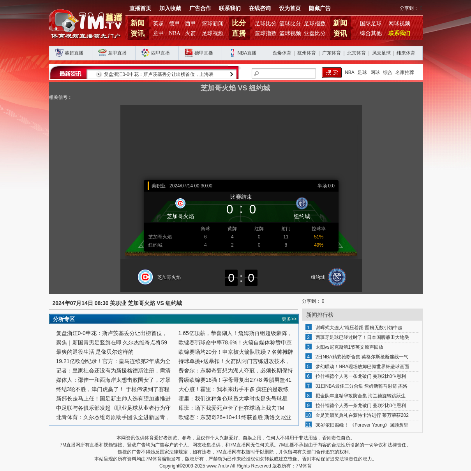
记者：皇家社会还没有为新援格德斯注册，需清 (113, 370)
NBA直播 (247, 53)
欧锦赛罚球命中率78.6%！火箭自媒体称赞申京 (235, 342)
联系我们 (230, 8)
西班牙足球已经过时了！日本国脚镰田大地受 (362, 337)
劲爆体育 (282, 53)
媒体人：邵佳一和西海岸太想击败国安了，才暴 (113, 380)
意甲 (158, 33)
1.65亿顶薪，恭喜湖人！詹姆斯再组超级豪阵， (235, 333)
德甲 (174, 23)
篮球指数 (266, 33)
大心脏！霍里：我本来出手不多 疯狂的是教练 (233, 389)
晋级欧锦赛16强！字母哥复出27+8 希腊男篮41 (235, 380)
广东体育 (331, 53)
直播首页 (140, 8)
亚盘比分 (315, 33)
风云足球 (381, 53)
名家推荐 (404, 72)
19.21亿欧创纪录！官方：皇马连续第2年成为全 (113, 361)
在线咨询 (260, 8)
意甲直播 (117, 53)
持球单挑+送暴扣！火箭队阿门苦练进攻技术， (234, 361)
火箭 (190, 33)
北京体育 (356, 53)
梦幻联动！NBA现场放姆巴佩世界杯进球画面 (362, 366)
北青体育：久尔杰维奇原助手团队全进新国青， (113, 417)
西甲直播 (160, 53)
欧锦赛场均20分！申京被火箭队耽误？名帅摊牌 (236, 352)
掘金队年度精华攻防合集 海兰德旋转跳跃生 (361, 396)
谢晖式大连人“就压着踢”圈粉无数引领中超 (359, 327)
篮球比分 (290, 23)
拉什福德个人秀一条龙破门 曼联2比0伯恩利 (361, 376)
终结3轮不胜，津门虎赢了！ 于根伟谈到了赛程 (113, 389)
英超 (158, 23)
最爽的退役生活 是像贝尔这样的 (95, 352)
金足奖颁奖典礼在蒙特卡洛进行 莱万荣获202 (362, 415)
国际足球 (371, 23)
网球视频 (399, 23)
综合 (387, 72)
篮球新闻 (213, 23)
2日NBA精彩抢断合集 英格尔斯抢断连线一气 (362, 357)
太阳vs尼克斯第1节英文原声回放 (350, 347)
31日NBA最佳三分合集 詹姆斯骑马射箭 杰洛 (362, 386)
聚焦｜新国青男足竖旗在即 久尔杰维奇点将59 (111, 342)
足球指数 (315, 23)
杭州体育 (306, 53)
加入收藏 (170, 8)
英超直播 (74, 53)
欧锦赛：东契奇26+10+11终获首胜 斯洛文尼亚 (235, 417)
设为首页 (290, 8)
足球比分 (266, 23)
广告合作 (200, 8)
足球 (362, 72)
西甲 (190, 23)
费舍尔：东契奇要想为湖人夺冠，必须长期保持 (235, 370)
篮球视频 (290, 33)
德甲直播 (203, 53)
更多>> (289, 319)
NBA (175, 33)
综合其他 (371, 33)
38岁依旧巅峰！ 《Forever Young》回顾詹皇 (362, 425)
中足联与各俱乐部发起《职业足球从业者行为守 (113, 408)
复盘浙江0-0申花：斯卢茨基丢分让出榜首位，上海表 (158, 74)
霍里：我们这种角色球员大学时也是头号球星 (233, 398)
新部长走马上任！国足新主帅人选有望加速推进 (113, 398)
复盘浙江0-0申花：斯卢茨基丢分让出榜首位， (112, 333)
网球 (375, 72)
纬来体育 (406, 53)
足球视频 (213, 33)
